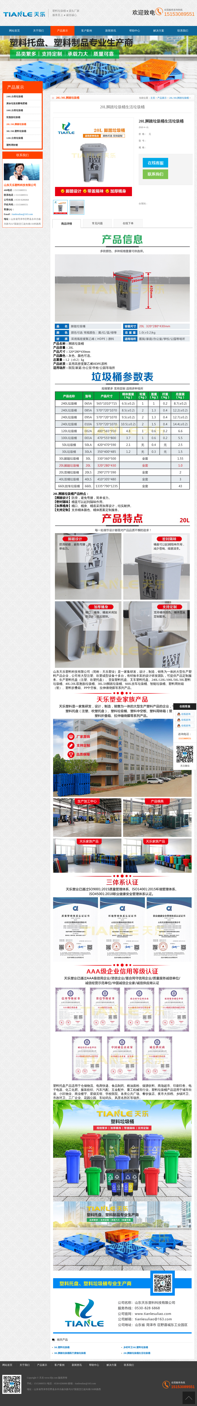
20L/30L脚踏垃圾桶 (179, 98)
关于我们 (38, 30)
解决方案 (158, 30)
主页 (152, 98)
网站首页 (14, 30)
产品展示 (62, 30)
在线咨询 (185, 714)
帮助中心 (134, 30)
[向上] (189, 1398)
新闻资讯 (110, 30)
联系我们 (182, 30)
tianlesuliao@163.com (22, 214)
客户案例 (86, 30)
